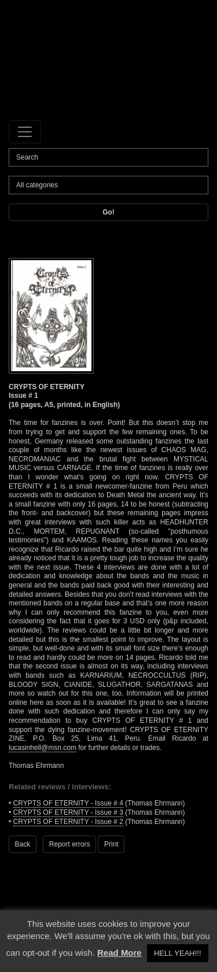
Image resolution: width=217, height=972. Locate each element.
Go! (108, 212)
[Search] (108, 157)
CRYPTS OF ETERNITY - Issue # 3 (68, 812)
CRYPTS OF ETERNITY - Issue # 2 (68, 822)
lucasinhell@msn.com (42, 748)
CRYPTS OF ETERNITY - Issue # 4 (68, 803)
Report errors (69, 844)
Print (111, 844)
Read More (119, 953)
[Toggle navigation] (25, 131)
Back (23, 844)
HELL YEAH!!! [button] (177, 953)
